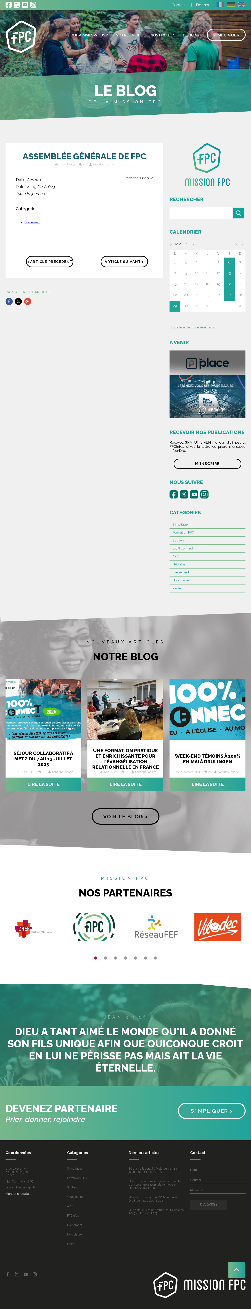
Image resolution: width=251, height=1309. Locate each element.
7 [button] (155, 958)
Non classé (181, 580)
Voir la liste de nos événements (192, 327)
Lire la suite (43, 784)
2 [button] (105, 958)
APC (176, 556)
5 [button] (135, 958)
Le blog (191, 35)
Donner (203, 4)
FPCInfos (179, 564)
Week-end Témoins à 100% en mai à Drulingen (207, 758)
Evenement (32, 222)
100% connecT (183, 548)
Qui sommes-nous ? (89, 35)
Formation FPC (183, 532)
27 (229, 295)
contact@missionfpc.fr (20, 1187)
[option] (33, 929)
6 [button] (145, 958)
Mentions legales (18, 1194)
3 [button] (115, 958)
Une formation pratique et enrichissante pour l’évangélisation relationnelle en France (125, 759)
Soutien (178, 540)
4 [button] (125, 958)
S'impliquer (181, 524)
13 (229, 273)
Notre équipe (129, 35)
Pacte (177, 588)
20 (229, 284)
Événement (181, 572)
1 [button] (95, 958)
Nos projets (162, 35)
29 (175, 306)
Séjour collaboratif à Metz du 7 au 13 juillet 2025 (43, 758)
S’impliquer (226, 35)
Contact (179, 4)
